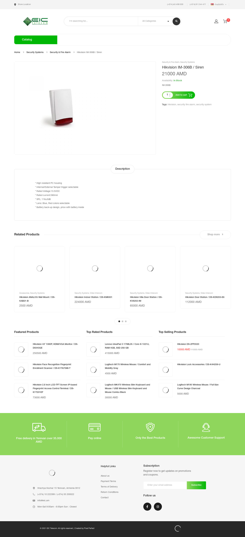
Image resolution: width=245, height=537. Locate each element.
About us (105, 476)
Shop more (215, 234)
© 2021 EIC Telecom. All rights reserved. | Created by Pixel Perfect (67, 528)
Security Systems (34, 52)
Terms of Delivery (109, 487)
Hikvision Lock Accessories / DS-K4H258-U (198, 365)
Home (17, 52)
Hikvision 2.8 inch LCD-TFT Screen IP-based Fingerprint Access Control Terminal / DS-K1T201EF (55, 388)
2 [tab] (122, 321)
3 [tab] (126, 321)
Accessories (24, 293)
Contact (104, 498)
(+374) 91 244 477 (198, 4)
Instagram (158, 507)
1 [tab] (119, 321)
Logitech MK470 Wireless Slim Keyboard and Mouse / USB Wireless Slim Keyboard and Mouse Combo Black (127, 388)
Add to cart (181, 95)
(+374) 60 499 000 (175, 4)
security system (204, 105)
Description (122, 169)
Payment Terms (108, 481)
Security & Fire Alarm (60, 52)
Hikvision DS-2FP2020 (188, 344)
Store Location (22, 5)
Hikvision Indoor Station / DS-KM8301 (93, 297)
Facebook (147, 507)
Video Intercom (96, 293)
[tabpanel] (39, 279)
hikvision (172, 105)
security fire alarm (186, 105)
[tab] (122, 169)
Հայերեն (217, 4)
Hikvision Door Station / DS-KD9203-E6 (204, 297)
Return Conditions (109, 492)
